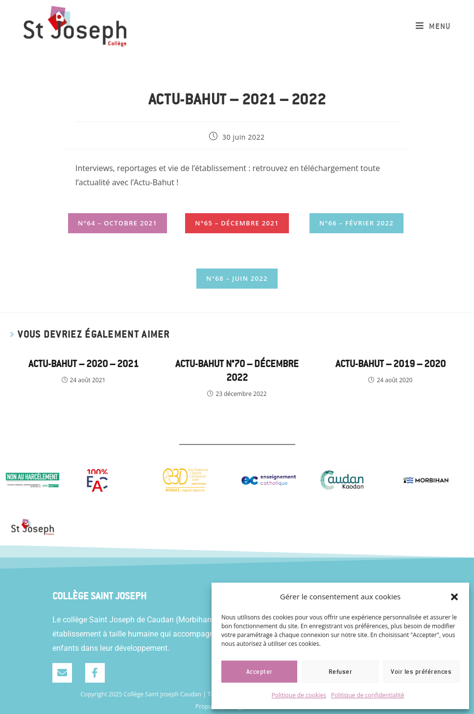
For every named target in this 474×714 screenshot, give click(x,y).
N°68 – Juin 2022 (236, 278)
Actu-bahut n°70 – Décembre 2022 (237, 371)
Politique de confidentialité (367, 695)
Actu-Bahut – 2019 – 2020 (390, 364)
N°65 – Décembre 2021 (237, 223)
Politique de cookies (299, 695)
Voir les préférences (421, 671)
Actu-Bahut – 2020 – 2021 (83, 364)
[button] (454, 597)
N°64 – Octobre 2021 (117, 223)
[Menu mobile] (433, 26)
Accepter (259, 671)
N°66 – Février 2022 (356, 223)
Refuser (341, 671)
